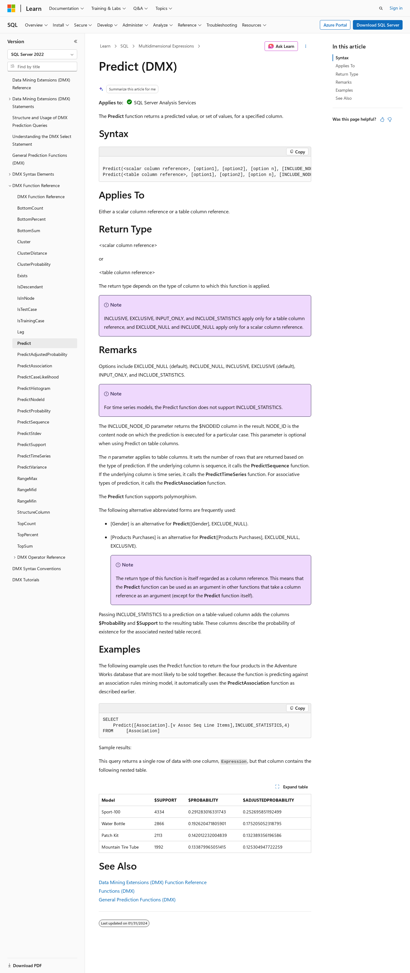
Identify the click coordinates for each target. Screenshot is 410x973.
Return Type (347, 74)
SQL (124, 46)
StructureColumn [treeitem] (33, 512)
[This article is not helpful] (389, 119)
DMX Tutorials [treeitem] (25, 580)
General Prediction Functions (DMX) (137, 899)
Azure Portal (335, 25)
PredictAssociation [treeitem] (34, 366)
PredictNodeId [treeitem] (30, 399)
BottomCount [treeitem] (30, 208)
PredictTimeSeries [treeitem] (34, 456)
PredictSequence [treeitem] (33, 422)
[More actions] (305, 46)
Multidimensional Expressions (166, 46)
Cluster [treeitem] (24, 241)
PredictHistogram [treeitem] (33, 388)
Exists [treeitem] (22, 275)
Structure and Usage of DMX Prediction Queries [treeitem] (39, 121)
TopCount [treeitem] (26, 523)
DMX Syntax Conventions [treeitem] (36, 568)
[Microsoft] (11, 8)
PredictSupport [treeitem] (31, 444)
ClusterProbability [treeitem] (34, 264)
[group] (205, 169)
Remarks (344, 82)
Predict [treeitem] (24, 343)
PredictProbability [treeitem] (34, 411)
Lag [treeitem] (20, 332)
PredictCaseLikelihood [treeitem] (38, 377)
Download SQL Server (378, 25)
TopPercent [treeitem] (27, 534)
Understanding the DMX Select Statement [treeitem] (41, 140)
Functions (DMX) (117, 890)
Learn (105, 46)
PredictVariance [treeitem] (32, 467)
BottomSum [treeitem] (28, 230)
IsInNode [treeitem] (25, 298)
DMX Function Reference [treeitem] (41, 196)
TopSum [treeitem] (25, 546)
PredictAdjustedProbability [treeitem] (42, 354)
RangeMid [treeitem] (26, 489)
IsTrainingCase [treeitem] (30, 321)
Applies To (345, 66)
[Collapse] (75, 41)
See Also (344, 98)
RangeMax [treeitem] (27, 478)
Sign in (396, 8)
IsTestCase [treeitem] (27, 309)
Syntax (342, 58)
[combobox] (42, 54)
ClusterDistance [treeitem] (32, 253)
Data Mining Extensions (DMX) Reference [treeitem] (41, 83)
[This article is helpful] (382, 119)
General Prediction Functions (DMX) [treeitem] (39, 159)
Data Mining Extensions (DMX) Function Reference (153, 882)
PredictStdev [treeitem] (29, 433)
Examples (344, 90)
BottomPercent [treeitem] (31, 219)
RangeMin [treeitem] (26, 501)
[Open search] (381, 8)
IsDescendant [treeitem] (30, 287)
